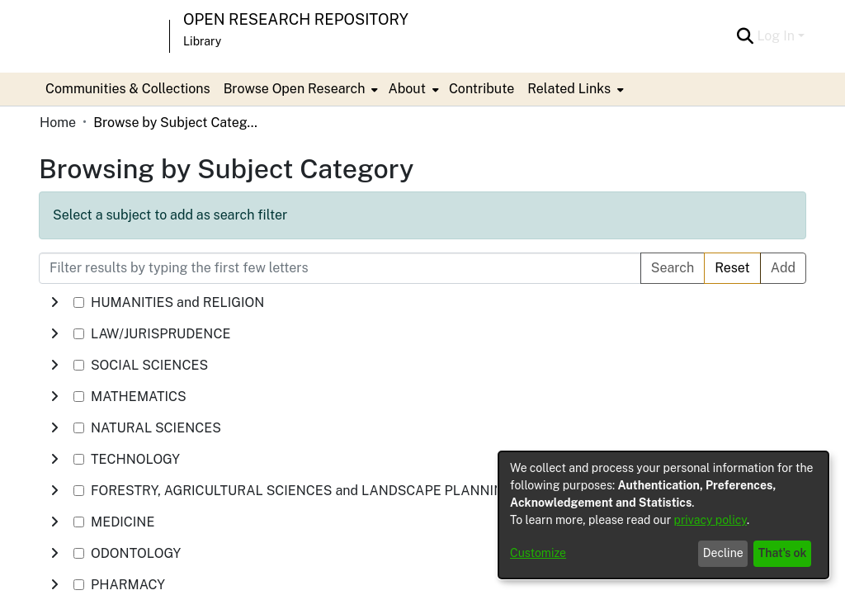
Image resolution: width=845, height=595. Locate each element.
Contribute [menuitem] (481, 89)
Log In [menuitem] (776, 36)
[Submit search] (744, 36)
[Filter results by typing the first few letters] (340, 268)
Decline (723, 553)
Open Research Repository (295, 19)
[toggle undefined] (54, 303)
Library (202, 41)
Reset (732, 268)
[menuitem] (299, 89)
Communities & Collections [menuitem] (127, 89)
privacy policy (710, 520)
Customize (538, 553)
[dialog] (663, 514)
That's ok (782, 553)
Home (58, 122)
